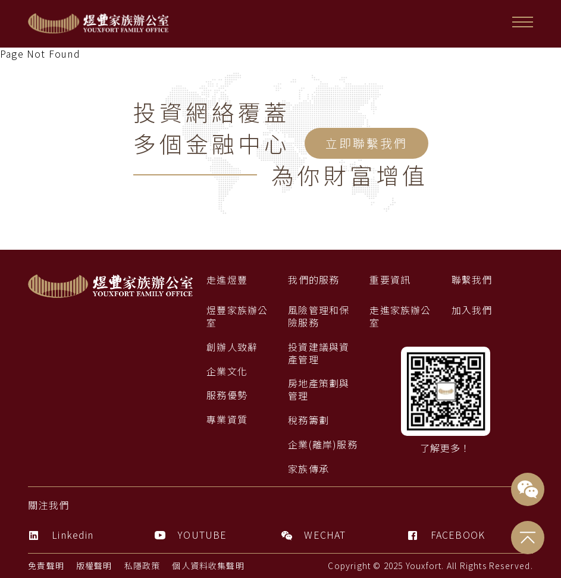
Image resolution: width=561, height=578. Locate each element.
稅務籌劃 (308, 420)
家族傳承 (308, 469)
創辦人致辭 (232, 347)
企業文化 (226, 371)
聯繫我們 (472, 280)
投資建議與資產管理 (318, 353)
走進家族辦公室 (400, 316)
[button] (522, 22)
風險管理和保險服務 (318, 316)
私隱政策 (142, 565)
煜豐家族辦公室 (237, 316)
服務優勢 (226, 395)
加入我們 (472, 310)
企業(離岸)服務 (323, 444)
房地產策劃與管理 (318, 389)
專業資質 (226, 419)
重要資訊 (389, 280)
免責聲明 (46, 565)
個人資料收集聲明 (209, 565)
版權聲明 (94, 565)
